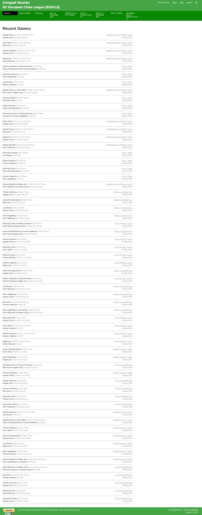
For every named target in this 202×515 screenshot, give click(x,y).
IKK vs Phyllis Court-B (86, 15)
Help (181, 2)
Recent (7, 13)
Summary (39, 13)
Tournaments (163, 2)
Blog (174, 2)
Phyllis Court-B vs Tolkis (71, 14)
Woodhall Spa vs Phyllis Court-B (132, 16)
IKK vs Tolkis (116, 13)
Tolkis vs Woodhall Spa (100, 15)
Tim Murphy (193, 510)
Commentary (25, 13)
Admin (189, 2)
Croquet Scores (16, 3)
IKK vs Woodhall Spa (54, 15)
